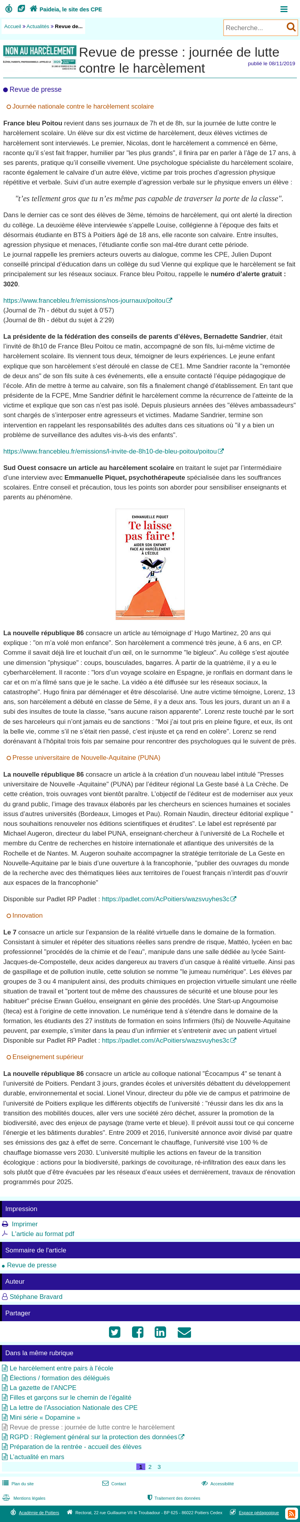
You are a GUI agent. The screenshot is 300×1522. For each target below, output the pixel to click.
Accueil (12, 26)
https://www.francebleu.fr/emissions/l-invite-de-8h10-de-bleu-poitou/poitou (110, 451)
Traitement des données (173, 1498)
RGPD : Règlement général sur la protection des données (93, 1437)
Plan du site (17, 1483)
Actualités (38, 26)
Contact (113, 1483)
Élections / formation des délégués (60, 1378)
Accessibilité (217, 1483)
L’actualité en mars (37, 1457)
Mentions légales (23, 1498)
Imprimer (25, 1224)
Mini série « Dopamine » (45, 1417)
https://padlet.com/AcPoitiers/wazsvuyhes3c (165, 899)
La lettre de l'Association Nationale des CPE (74, 1407)
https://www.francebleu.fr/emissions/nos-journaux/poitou (84, 300)
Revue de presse (32, 1265)
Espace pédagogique (259, 1512)
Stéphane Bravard (36, 1296)
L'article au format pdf (42, 1234)
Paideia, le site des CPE (65, 9)
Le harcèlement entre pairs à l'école (61, 1368)
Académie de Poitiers (39, 1512)
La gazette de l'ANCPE (43, 1388)
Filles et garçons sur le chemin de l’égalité (71, 1397)
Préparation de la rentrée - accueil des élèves (76, 1447)
